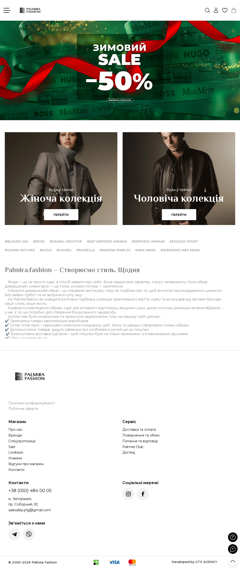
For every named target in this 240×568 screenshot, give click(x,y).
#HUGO (46, 250)
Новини (15, 458)
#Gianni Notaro (20, 250)
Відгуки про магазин (26, 464)
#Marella (86, 250)
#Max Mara (145, 250)
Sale (11, 447)
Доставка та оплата (139, 429)
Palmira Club (132, 447)
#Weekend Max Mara (180, 250)
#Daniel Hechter (66, 241)
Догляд (128, 452)
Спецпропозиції (22, 441)
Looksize (15, 452)
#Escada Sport (183, 241)
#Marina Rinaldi (115, 250)
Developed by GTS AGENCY (194, 562)
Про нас (15, 429)
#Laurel (64, 250)
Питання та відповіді (140, 441)
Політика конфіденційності (31, 403)
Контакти (16, 470)
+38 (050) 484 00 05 (30, 490)
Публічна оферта (23, 408)
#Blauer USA (16, 241)
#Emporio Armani (148, 241)
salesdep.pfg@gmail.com (29, 510)
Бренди (15, 435)
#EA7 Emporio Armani (107, 241)
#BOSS (39, 241)
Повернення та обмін (141, 435)
